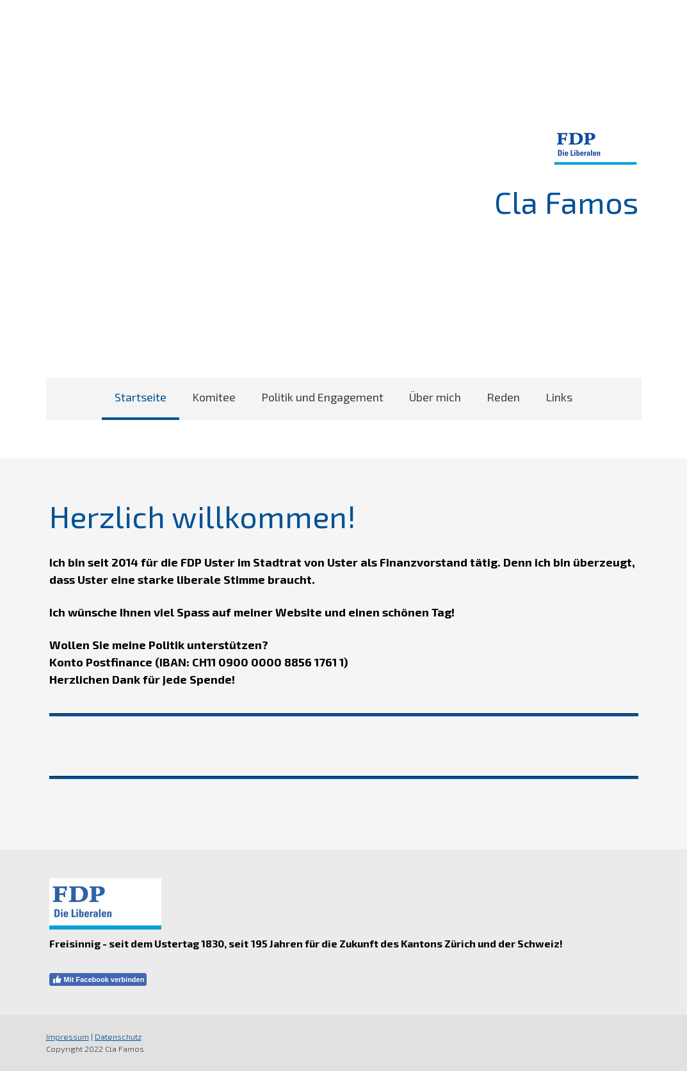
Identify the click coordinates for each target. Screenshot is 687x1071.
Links (559, 397)
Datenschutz (118, 1036)
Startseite (140, 397)
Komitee (214, 397)
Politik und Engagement (322, 397)
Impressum (67, 1036)
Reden (503, 397)
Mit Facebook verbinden (98, 979)
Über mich (435, 397)
